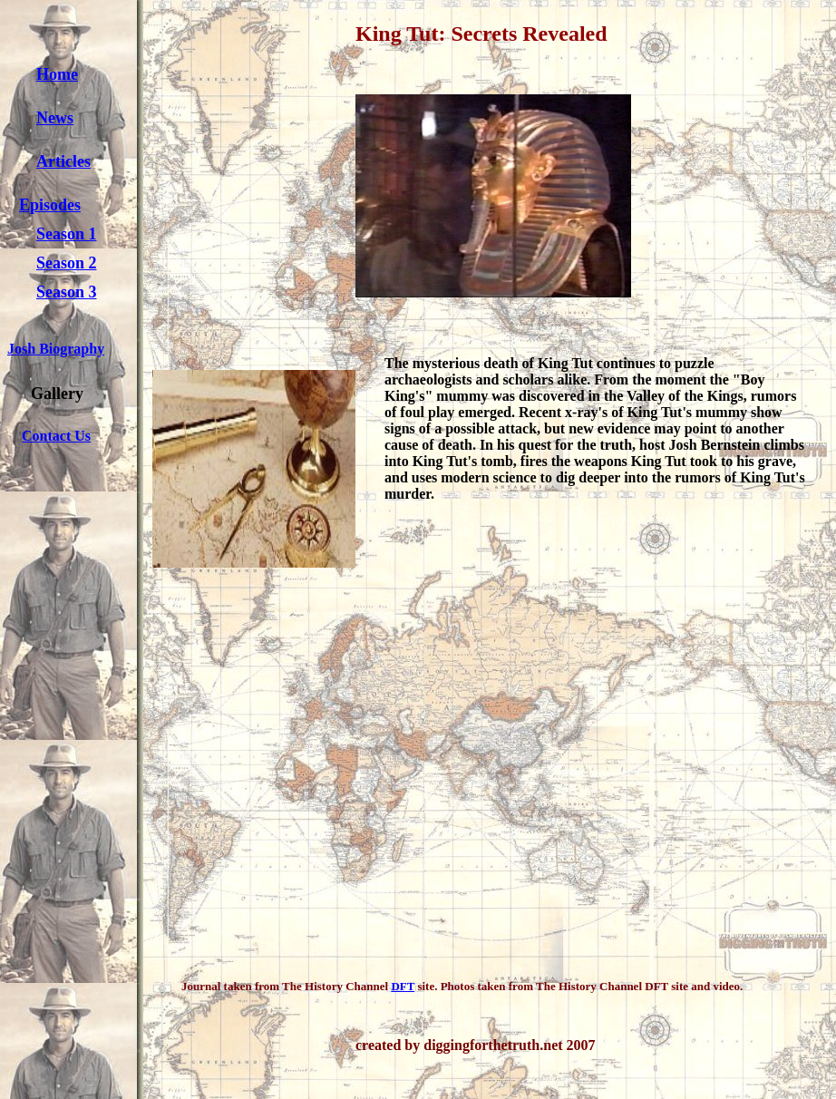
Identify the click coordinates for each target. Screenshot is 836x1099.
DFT (402, 986)
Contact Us (56, 435)
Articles (63, 161)
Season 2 (66, 263)
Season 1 (66, 234)
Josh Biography (55, 348)
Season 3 (66, 292)
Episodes (50, 205)
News (54, 118)
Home (57, 74)
